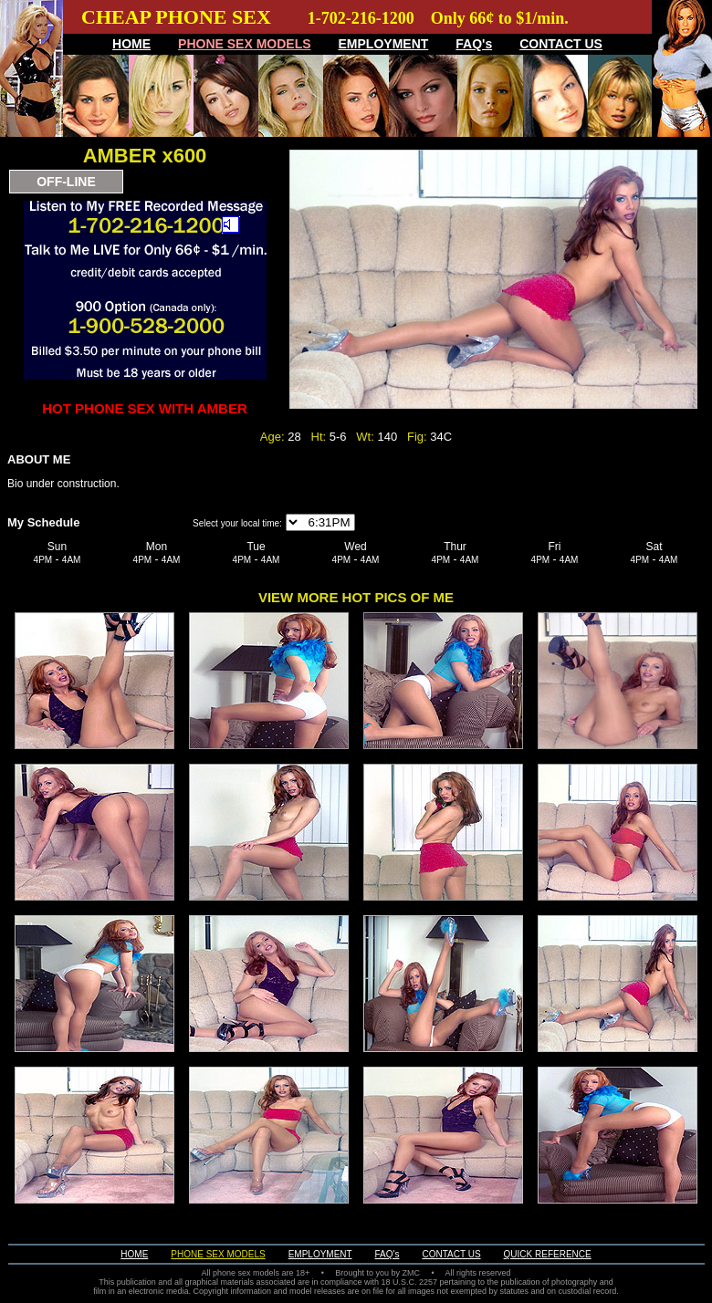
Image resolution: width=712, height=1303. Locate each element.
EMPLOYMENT (384, 43)
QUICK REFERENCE (548, 1254)
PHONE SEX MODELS (244, 43)
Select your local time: (237, 523)
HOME (131, 43)
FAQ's (473, 43)
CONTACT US (560, 43)
